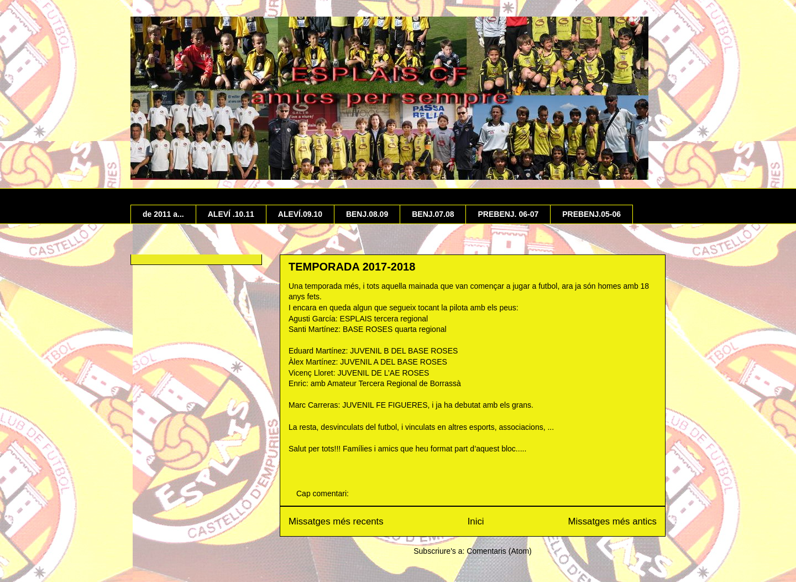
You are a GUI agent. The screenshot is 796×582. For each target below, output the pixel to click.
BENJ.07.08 (433, 214)
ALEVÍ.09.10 (300, 214)
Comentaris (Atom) (499, 551)
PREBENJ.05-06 (591, 214)
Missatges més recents (336, 521)
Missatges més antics (612, 521)
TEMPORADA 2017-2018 (352, 267)
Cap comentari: (323, 493)
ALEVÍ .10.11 (231, 214)
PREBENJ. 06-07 (508, 214)
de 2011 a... (163, 214)
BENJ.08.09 (367, 214)
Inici (476, 521)
